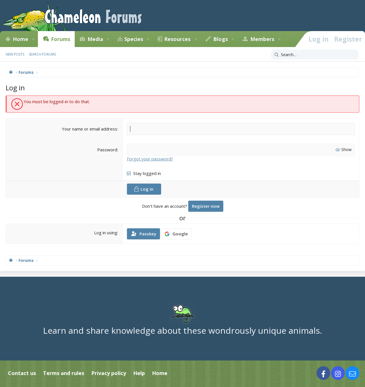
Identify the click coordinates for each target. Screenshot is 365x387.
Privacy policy (108, 373)
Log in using (105, 232)
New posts (15, 54)
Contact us (22, 373)
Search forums (42, 54)
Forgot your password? (150, 159)
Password (107, 149)
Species (133, 39)
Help (139, 373)
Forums (60, 39)
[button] (33, 39)
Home (20, 39)
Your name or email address (89, 129)
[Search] (314, 55)
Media (95, 39)
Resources (177, 39)
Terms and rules (63, 373)
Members (262, 39)
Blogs (220, 39)
